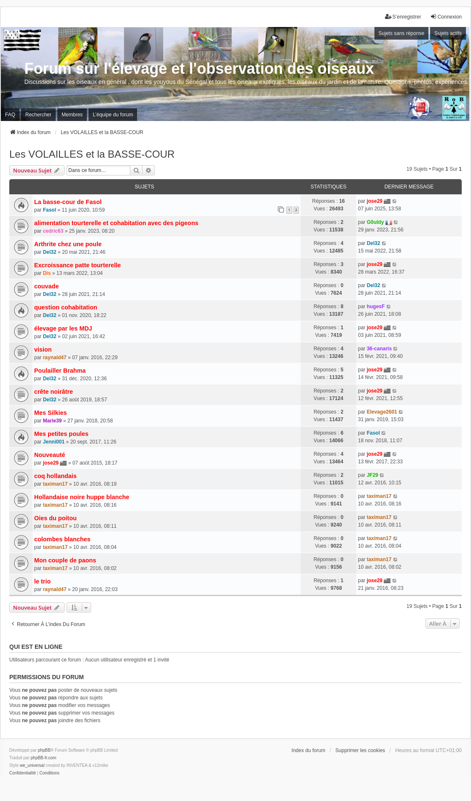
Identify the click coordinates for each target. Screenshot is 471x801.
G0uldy (375, 222)
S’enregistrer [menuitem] (403, 16)
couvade (46, 286)
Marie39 (52, 421)
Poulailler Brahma (60, 370)
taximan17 (55, 484)
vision (43, 349)
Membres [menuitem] (72, 115)
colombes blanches (62, 539)
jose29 (374, 201)
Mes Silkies (50, 412)
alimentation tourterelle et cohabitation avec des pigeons (116, 223)
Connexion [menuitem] (446, 16)
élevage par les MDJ (63, 328)
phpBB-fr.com (44, 757)
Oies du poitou (55, 518)
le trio (42, 581)
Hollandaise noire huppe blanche (81, 497)
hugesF (376, 306)
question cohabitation (65, 307)
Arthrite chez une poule (68, 244)
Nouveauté (49, 455)
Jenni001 (54, 442)
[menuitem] (22, 773)
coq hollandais (55, 476)
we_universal (32, 765)
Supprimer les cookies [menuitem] (360, 750)
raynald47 (55, 357)
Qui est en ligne (35, 646)
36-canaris (379, 349)
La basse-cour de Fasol (68, 202)
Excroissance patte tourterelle (77, 265)
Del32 (50, 252)
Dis (47, 273)
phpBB (44, 750)
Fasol (49, 210)
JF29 (372, 475)
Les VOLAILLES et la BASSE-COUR (92, 154)
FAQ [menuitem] (10, 115)
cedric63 (53, 231)
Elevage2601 (382, 412)
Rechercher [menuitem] (38, 115)
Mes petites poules (61, 433)
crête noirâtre (53, 391)
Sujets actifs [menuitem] (448, 33)
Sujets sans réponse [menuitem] (402, 33)
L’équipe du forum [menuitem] (113, 115)
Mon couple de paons (65, 560)
